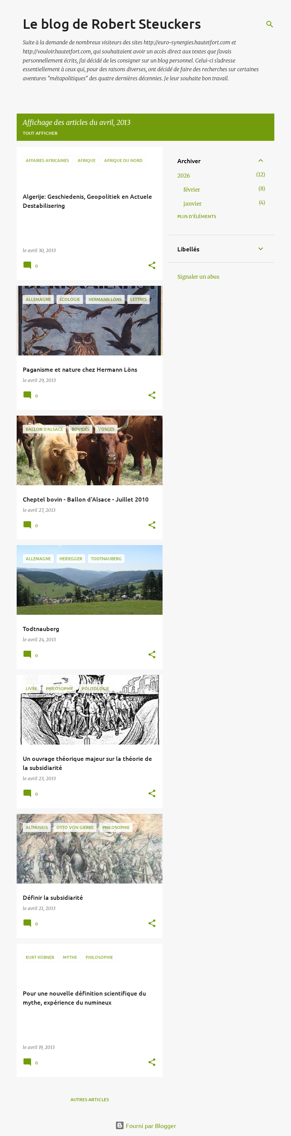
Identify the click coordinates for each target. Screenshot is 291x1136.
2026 (183, 175)
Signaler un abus (198, 276)
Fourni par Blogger (145, 1125)
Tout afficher (40, 133)
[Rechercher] (269, 24)
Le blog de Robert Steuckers (112, 23)
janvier (192, 203)
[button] (151, 266)
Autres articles (89, 1099)
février (191, 189)
